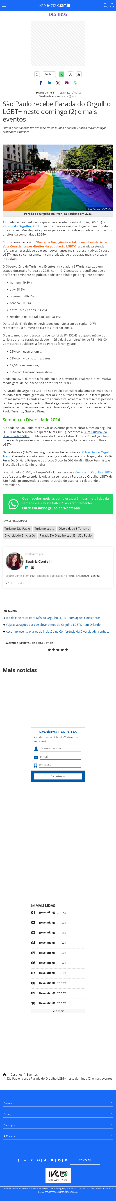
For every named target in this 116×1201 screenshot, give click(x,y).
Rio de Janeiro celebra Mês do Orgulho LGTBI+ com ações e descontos (52, 618)
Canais (8, 1103)
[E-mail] (32, 567)
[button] (41, 83)
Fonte (49, 74)
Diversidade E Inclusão (19, 535)
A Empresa (10, 1136)
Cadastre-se (58, 776)
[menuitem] (58, 1102)
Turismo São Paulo (17, 529)
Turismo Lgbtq (44, 529)
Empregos (9, 1125)
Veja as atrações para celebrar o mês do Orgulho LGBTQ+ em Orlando (52, 625)
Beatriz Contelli (45, 92)
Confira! (95, 575)
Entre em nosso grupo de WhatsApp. (51, 508)
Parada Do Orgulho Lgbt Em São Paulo (66, 535)
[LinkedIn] (26, 567)
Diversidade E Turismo (74, 529)
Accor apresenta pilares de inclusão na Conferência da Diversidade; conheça (56, 632)
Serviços (8, 1114)
